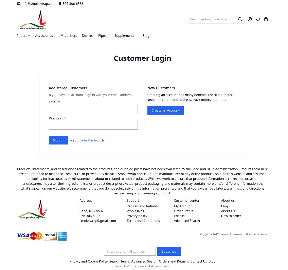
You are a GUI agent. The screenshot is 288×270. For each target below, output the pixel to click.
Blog (224, 206)
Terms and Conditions (143, 220)
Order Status (183, 211)
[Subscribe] (169, 251)
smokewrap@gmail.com (98, 220)
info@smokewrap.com (36, 3)
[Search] (240, 19)
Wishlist (180, 216)
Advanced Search (187, 220)
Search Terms (119, 261)
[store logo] (32, 19)
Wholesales (135, 211)
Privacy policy (137, 216)
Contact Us (199, 261)
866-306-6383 (70, 3)
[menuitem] (147, 35)
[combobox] (216, 19)
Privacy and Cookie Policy (89, 261)
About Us (228, 211)
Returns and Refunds (143, 206)
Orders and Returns (174, 261)
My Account (183, 206)
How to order (231, 216)
